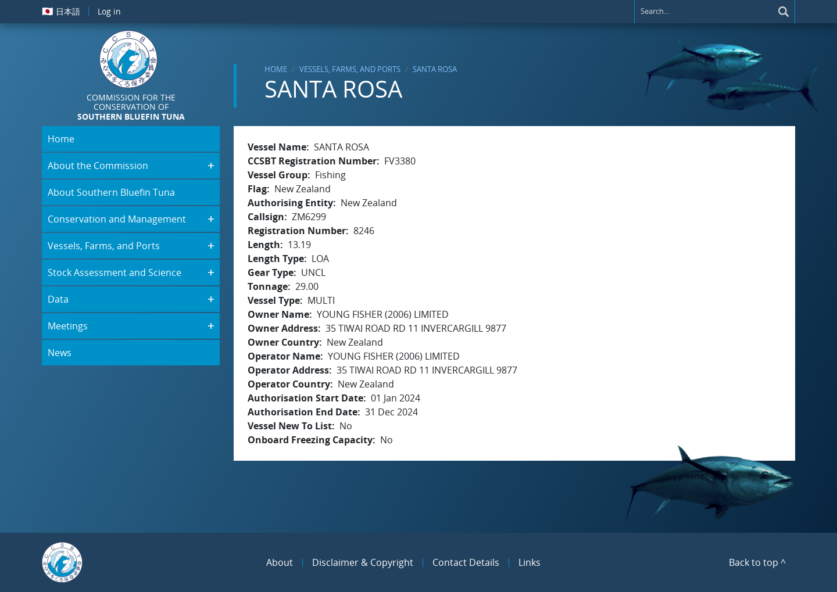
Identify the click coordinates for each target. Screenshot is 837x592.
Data (58, 299)
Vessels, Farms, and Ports (349, 69)
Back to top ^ (757, 562)
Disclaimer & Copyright (362, 562)
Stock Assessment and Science (114, 272)
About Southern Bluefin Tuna (111, 192)
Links (529, 562)
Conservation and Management (117, 219)
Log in (109, 11)
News (59, 352)
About (279, 562)
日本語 (61, 11)
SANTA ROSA (435, 69)
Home (275, 69)
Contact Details (465, 562)
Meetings (68, 326)
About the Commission (98, 165)
